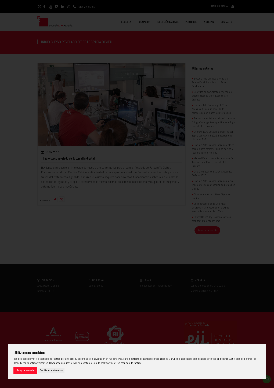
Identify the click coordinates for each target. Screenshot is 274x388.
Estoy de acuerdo (25, 370)
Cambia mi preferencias (51, 370)
